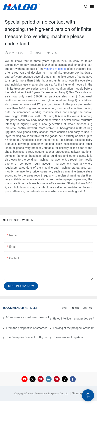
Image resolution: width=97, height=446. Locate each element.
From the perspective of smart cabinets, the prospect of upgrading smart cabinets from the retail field (26, 328)
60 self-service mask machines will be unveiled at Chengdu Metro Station (28, 317)
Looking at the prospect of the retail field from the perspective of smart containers (73, 328)
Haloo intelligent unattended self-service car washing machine (73, 318)
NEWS (75, 308)
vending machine (55, 68)
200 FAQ (87, 308)
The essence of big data (68, 337)
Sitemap (77, 393)
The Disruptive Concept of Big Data (26, 337)
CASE (65, 308)
